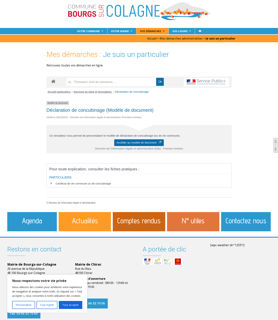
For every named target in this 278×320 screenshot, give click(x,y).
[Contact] (200, 31)
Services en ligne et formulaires (93, 91)
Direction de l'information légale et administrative (72, 202)
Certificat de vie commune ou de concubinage (83, 182)
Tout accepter (70, 305)
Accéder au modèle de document (139, 141)
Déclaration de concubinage (132, 91)
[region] (47, 294)
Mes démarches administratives (181, 38)
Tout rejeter (47, 305)
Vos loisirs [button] (180, 31)
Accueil (152, 38)
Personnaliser (24, 305)
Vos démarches (150, 31)
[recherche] (111, 81)
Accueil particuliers (59, 91)
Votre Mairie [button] (120, 31)
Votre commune (88, 31)
